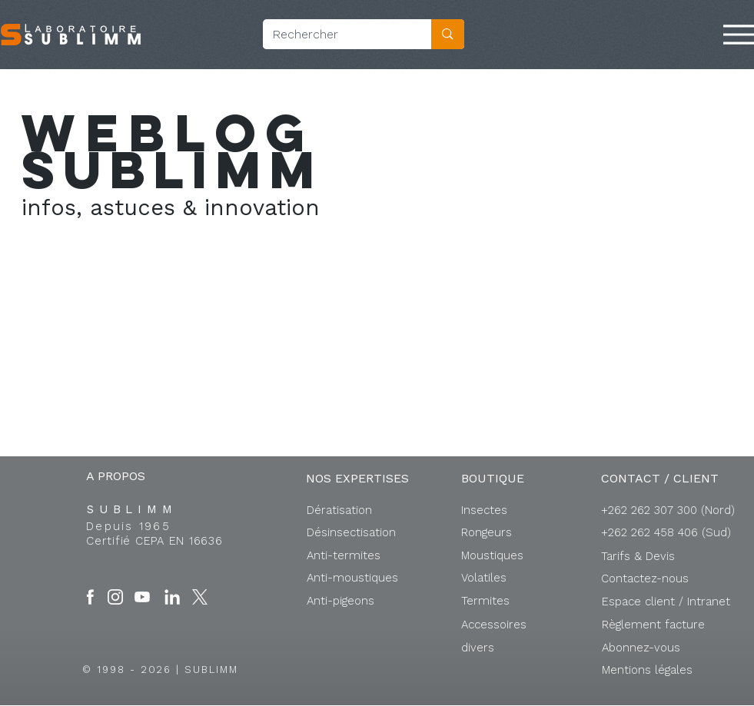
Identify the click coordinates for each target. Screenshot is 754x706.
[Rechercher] (336, 34)
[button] (666, 601)
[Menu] (738, 34)
